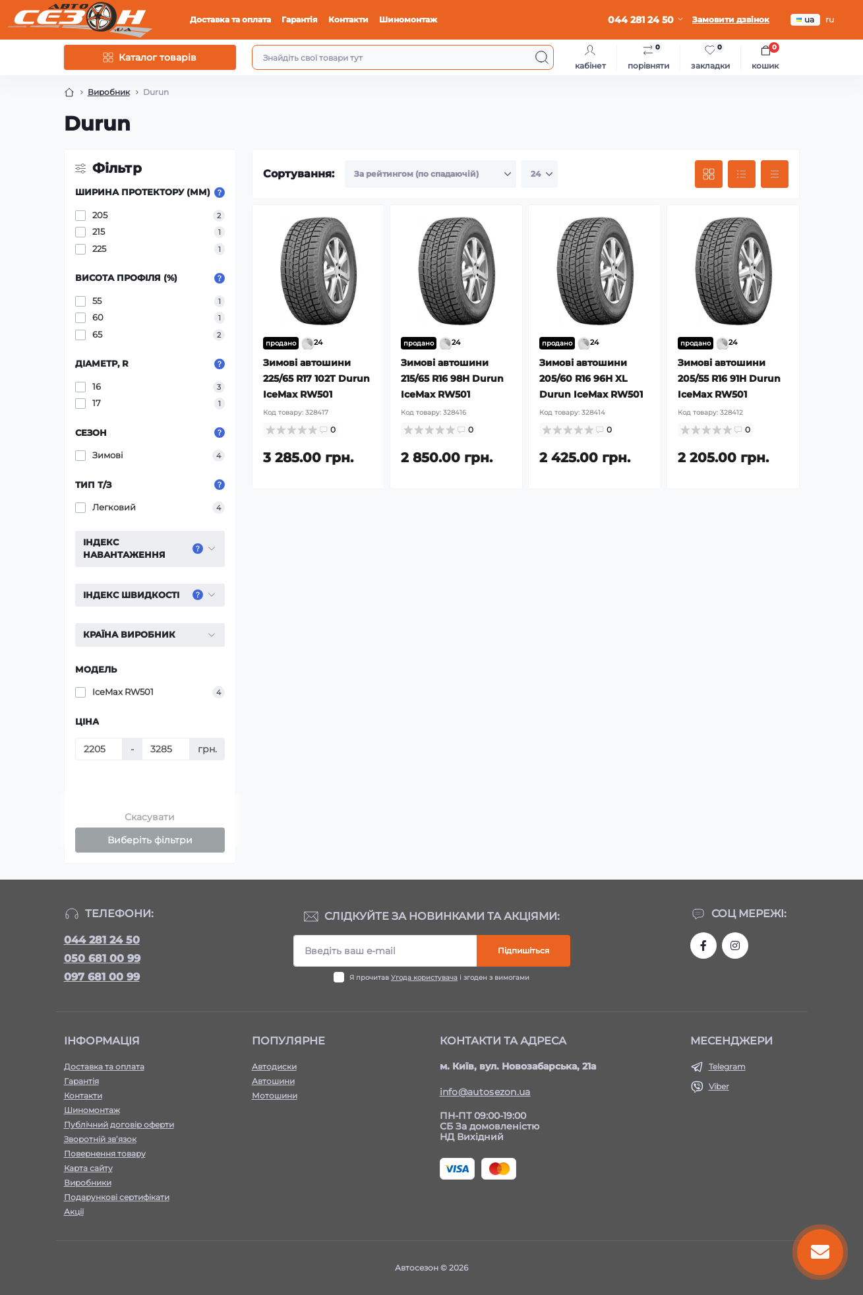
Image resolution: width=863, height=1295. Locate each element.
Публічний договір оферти (119, 1124)
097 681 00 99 (102, 977)
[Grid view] (709, 174)
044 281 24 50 (102, 940)
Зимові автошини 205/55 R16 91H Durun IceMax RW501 (729, 378)
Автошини (273, 1081)
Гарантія (300, 19)
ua (805, 19)
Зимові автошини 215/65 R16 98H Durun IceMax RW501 (452, 378)
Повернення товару (105, 1154)
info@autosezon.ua (485, 1092)
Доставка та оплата (230, 19)
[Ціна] (99, 749)
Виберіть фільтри (150, 840)
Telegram (727, 1066)
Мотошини (274, 1095)
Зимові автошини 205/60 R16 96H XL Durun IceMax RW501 (591, 378)
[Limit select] (539, 174)
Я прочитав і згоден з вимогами (439, 977)
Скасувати (150, 817)
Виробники (87, 1183)
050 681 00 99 (102, 958)
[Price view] (775, 174)
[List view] (742, 174)
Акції (74, 1212)
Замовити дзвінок (730, 19)
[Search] (542, 57)
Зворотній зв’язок (100, 1139)
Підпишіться (523, 950)
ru (829, 19)
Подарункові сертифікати (116, 1197)
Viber (719, 1086)
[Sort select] (430, 174)
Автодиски (274, 1066)
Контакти (348, 19)
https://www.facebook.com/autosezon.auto (703, 945)
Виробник (109, 92)
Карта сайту (88, 1168)
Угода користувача (424, 977)
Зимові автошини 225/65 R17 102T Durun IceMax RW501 (316, 378)
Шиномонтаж (408, 19)
